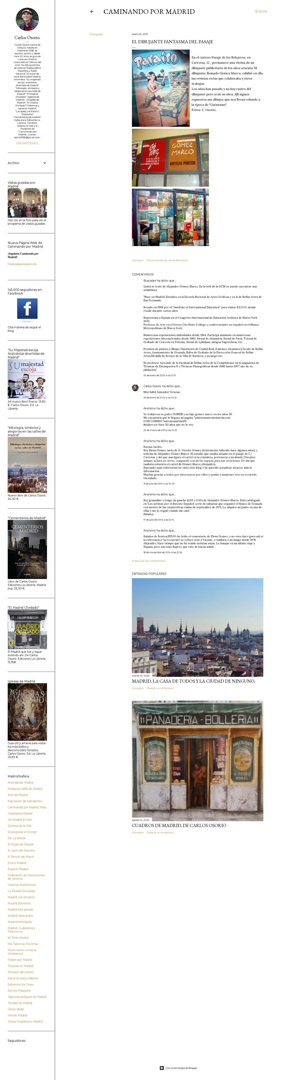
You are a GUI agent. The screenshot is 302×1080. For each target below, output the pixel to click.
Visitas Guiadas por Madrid (25, 1021)
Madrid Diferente (19, 903)
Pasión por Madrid (20, 960)
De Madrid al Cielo (20, 819)
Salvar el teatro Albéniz (23, 978)
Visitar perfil (27, 143)
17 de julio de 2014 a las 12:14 (158, 519)
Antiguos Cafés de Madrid (25, 789)
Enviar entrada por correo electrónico (167, 260)
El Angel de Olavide (21, 844)
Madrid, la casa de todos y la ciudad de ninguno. (193, 681)
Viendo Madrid (17, 1015)
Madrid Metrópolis (20, 922)
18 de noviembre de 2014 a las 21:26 (162, 552)
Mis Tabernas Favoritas (23, 944)
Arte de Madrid (18, 795)
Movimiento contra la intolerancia (22, 951)
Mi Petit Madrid (18, 937)
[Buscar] (261, 11)
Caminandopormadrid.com (22, 264)
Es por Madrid (17, 863)
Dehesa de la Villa (19, 826)
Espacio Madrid (18, 869)
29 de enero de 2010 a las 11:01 (159, 375)
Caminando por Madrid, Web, (27, 807)
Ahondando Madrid (20, 782)
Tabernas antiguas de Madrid (27, 997)
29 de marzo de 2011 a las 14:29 (160, 430)
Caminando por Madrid (149, 11)
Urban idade (16, 1009)
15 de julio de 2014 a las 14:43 (158, 483)
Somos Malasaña (19, 990)
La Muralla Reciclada (21, 891)
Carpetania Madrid (20, 813)
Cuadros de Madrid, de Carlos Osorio (179, 825)
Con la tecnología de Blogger (178, 1068)
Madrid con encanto (21, 897)
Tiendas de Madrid (20, 1003)
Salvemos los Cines (20, 984)
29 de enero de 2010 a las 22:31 (160, 397)
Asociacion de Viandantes (25, 801)
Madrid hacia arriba (20, 915)
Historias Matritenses (22, 885)
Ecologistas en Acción (22, 832)
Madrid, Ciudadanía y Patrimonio (21, 929)
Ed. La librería (16, 838)
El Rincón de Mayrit (21, 856)
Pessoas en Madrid (20, 966)
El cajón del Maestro (21, 850)
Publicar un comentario (149, 560)
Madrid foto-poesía (20, 909)
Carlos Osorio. (152, 386)
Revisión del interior (21, 972)
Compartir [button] (96, 34)
